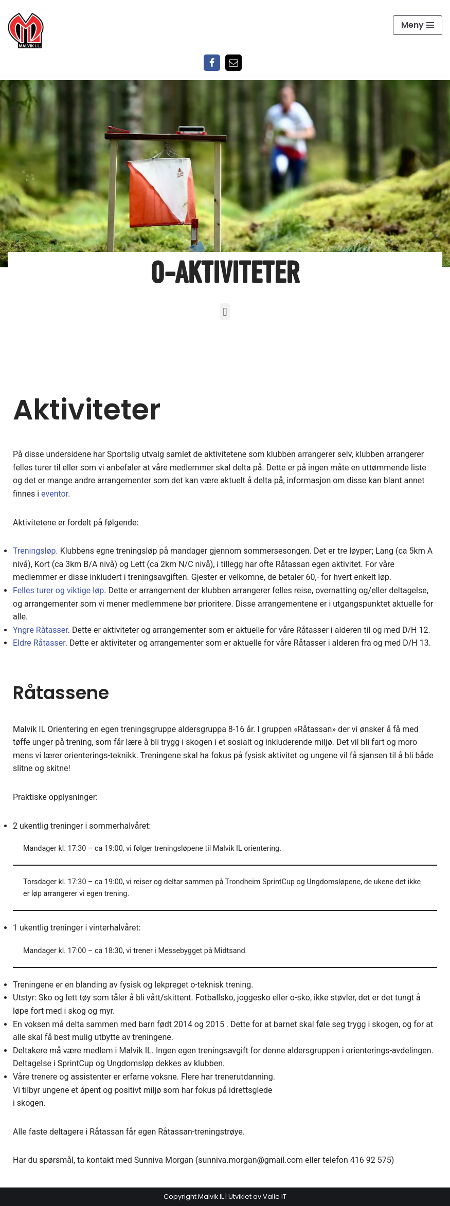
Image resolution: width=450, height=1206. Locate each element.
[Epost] (233, 62)
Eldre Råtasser (39, 643)
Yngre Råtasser (40, 630)
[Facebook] (212, 62)
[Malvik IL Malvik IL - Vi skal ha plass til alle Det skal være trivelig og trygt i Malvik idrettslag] (26, 30)
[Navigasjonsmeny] (417, 25)
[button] (225, 311)
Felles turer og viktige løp (58, 590)
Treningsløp (34, 551)
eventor (54, 494)
